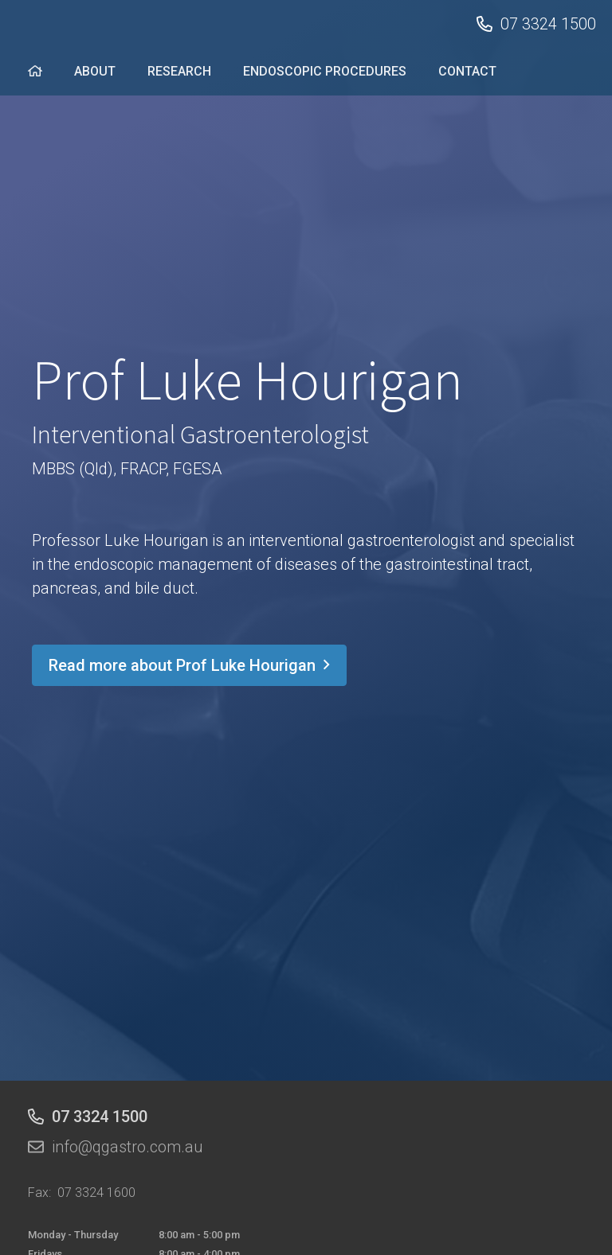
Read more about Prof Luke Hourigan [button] (189, 665)
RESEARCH (179, 71)
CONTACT (467, 71)
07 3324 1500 (548, 23)
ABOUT (95, 71)
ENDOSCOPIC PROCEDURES (324, 71)
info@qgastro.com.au (127, 1146)
